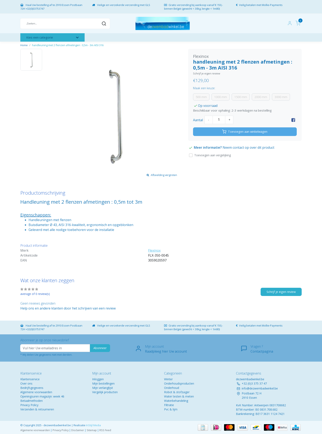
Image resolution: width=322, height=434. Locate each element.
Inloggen (98, 379)
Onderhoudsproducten (179, 383)
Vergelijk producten (105, 392)
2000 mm (260, 97)
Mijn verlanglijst (102, 388)
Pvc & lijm (170, 409)
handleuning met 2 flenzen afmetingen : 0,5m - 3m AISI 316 (68, 45)
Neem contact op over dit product (248, 147)
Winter (168, 379)
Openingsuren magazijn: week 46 (42, 396)
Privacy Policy (29, 405)
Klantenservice (30, 379)
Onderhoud (171, 388)
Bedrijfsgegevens (31, 388)
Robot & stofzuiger (177, 392)
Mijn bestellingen (103, 383)
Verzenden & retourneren (37, 409)
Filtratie (169, 405)
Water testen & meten (179, 396)
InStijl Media (93, 425)
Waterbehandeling (176, 401)
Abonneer (100, 348)
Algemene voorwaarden (36, 392)
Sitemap (92, 430)
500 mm (201, 97)
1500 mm (240, 97)
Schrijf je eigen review (206, 73)
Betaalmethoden (31, 401)
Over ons (26, 383)
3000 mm (281, 97)
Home (24, 45)
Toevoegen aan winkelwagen (244, 131)
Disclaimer (77, 430)
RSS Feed (105, 430)
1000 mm (220, 97)
